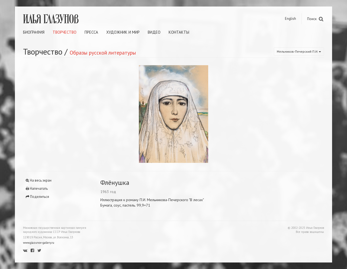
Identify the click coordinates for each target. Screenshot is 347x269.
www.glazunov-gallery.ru (38, 243)
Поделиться (37, 196)
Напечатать (37, 188)
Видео (154, 32)
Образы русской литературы (103, 52)
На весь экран (39, 180)
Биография (33, 32)
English (290, 18)
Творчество (64, 32)
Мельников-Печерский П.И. (299, 51)
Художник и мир (123, 32)
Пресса (91, 32)
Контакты (179, 32)
